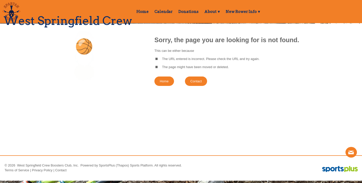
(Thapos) (122, 165)
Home (164, 81)
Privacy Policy (42, 170)
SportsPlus (107, 165)
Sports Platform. (142, 165)
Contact (61, 170)
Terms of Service (17, 170)
